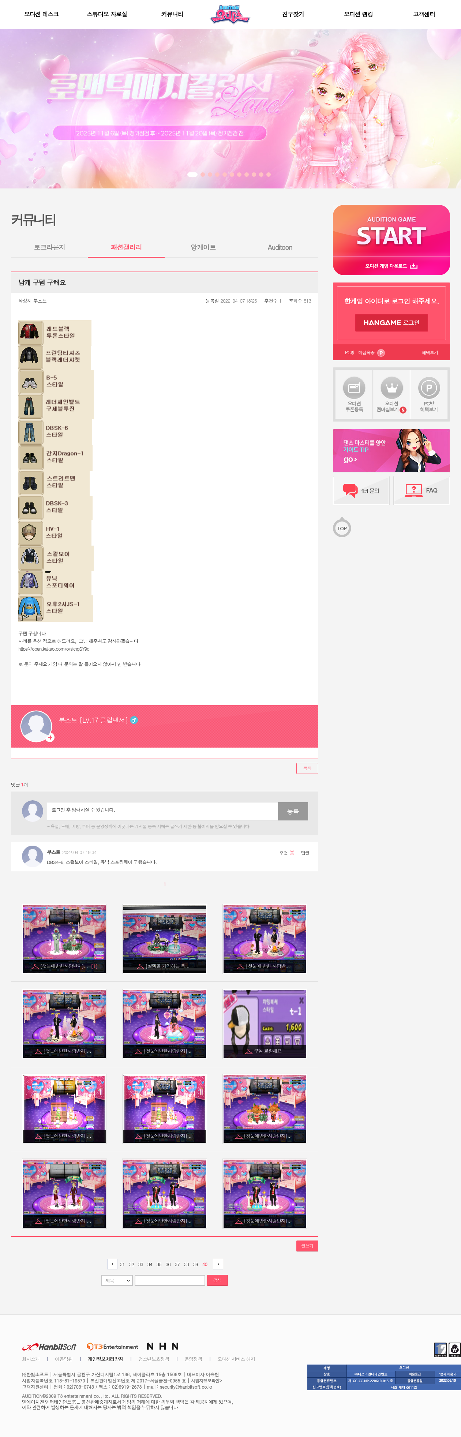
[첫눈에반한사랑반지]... (68, 965)
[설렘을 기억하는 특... (168, 965)
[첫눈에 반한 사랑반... (268, 965)
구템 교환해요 (268, 1050)
